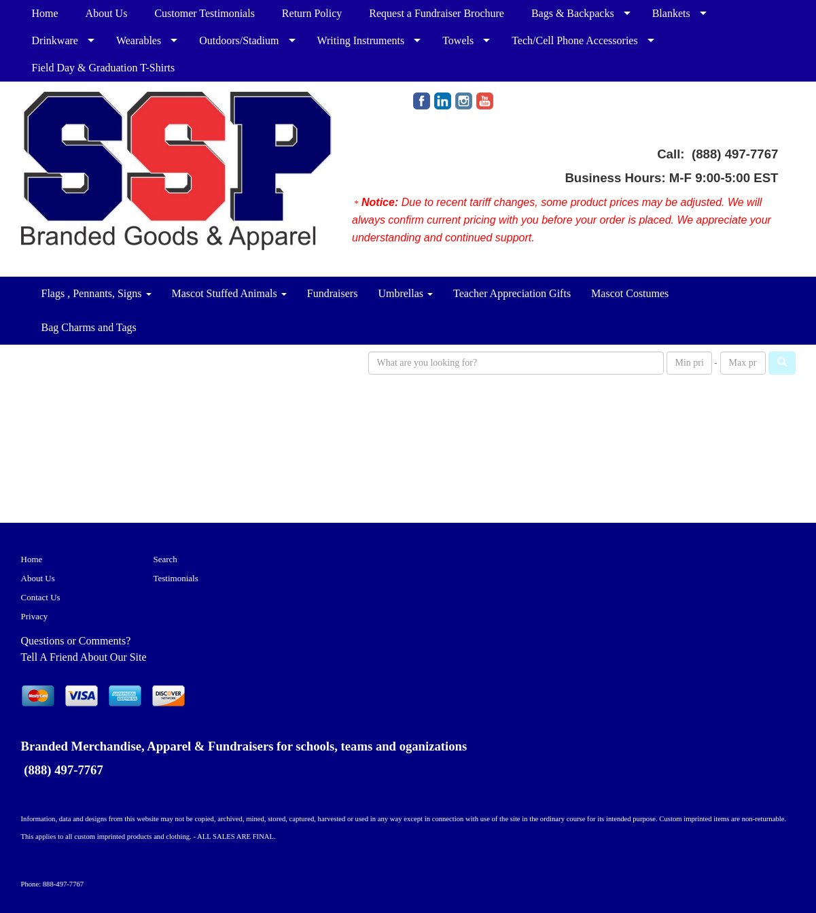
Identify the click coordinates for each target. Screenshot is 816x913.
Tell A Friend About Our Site (84, 657)
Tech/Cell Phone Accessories (575, 40)
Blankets (671, 13)
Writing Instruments (361, 40)
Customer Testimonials (204, 13)
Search (165, 559)
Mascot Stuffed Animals (229, 293)
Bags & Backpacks (572, 13)
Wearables (138, 40)
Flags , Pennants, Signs (96, 293)
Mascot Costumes (630, 293)
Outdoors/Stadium (239, 40)
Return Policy (312, 13)
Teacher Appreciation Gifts (512, 293)
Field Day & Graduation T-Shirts (103, 67)
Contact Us (40, 597)
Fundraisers (332, 293)
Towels (458, 40)
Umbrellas (405, 293)
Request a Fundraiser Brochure (436, 13)
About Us (107, 13)
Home (45, 13)
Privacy (34, 616)
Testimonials (176, 578)
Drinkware (55, 40)
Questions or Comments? (76, 641)
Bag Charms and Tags (89, 327)
